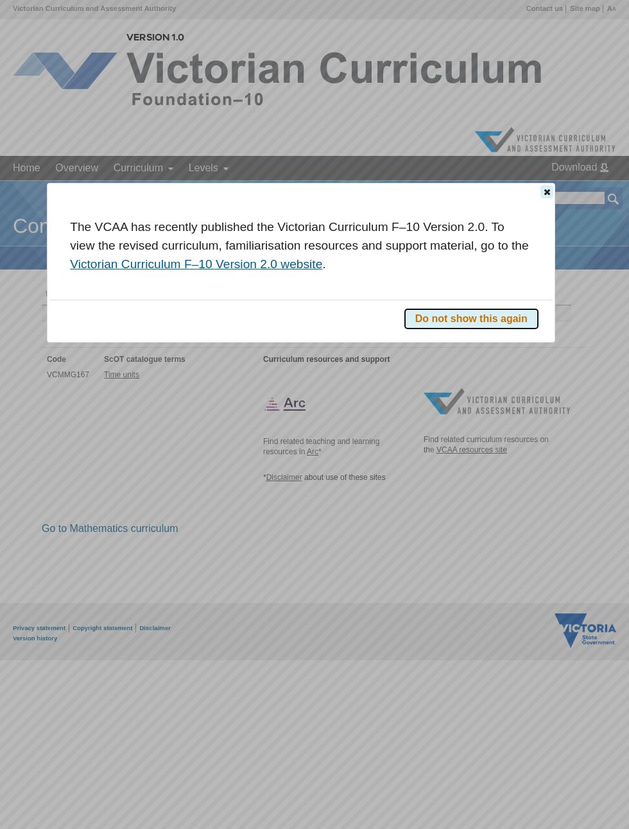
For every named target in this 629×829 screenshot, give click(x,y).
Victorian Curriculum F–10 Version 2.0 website (196, 264)
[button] (546, 191)
